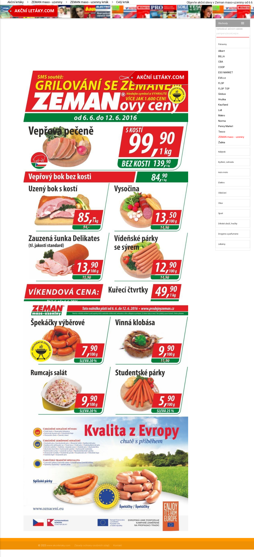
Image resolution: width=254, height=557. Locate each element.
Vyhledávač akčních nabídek (229, 29)
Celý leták (122, 2)
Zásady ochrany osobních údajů (91, 545)
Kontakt (117, 545)
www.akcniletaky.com (58, 545)
